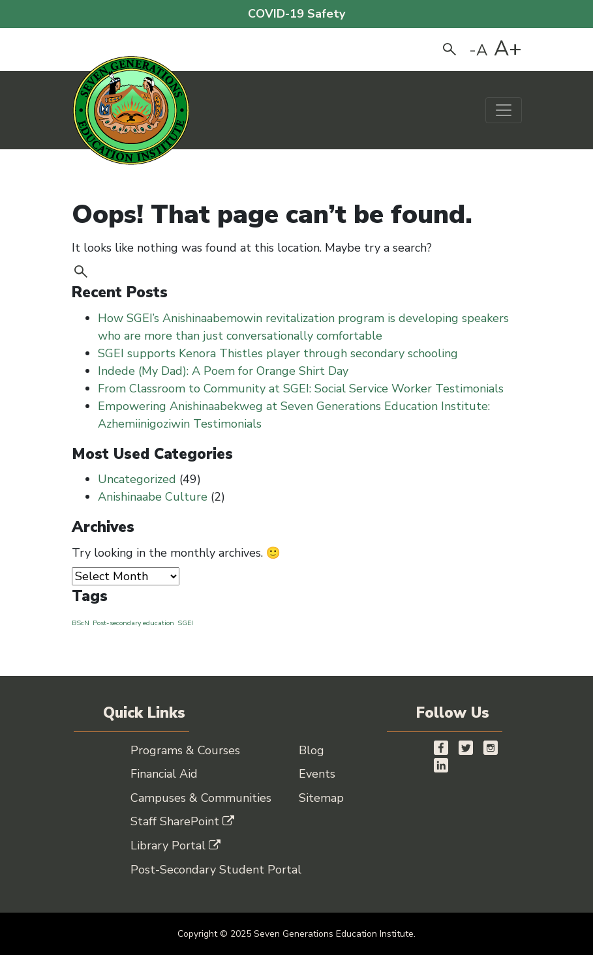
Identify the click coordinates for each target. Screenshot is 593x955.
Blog (311, 750)
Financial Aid (164, 774)
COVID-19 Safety (296, 14)
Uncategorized (137, 479)
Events (317, 774)
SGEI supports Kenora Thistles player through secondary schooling (279, 353)
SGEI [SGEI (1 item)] (185, 623)
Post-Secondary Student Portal (215, 869)
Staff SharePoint (182, 821)
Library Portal (175, 845)
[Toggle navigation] (503, 110)
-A (478, 50)
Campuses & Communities (200, 798)
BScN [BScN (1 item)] (80, 623)
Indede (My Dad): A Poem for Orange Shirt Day (223, 371)
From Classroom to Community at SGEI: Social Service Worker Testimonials (301, 388)
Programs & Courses (185, 750)
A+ (508, 48)
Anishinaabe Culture (152, 497)
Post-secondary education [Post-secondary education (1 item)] (133, 623)
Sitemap (321, 798)
